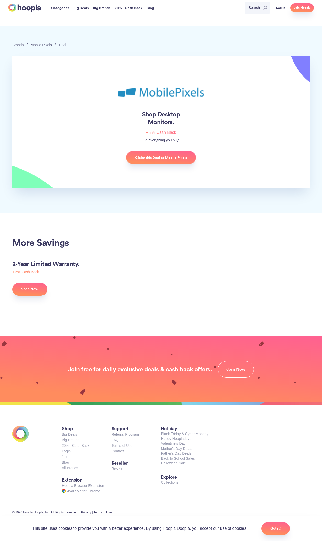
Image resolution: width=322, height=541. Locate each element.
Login (66, 451)
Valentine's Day (173, 443)
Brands (18, 45)
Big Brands (70, 440)
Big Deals (69, 434)
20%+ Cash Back (76, 445)
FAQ (115, 440)
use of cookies (233, 528)
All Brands (70, 468)
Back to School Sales (178, 458)
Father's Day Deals (176, 453)
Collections (169, 482)
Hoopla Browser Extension (83, 486)
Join (65, 457)
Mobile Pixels (41, 45)
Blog (65, 462)
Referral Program (125, 434)
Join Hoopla (302, 7)
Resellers (119, 469)
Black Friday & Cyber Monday (184, 434)
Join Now (236, 369)
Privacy (86, 512)
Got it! (275, 528)
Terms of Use (122, 445)
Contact (118, 451)
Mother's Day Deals (176, 449)
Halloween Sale (173, 463)
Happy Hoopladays (176, 439)
